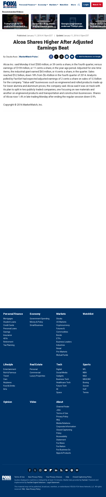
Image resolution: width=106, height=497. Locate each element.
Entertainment (9, 369)
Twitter (56, 57)
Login (86, 5)
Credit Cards (8, 325)
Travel (6, 376)
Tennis (86, 392)
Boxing (86, 382)
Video (33, 401)
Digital (59, 369)
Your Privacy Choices (54, 477)
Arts (5, 389)
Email (72, 57)
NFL (84, 369)
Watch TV (97, 5)
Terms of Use (62, 413)
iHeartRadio (77, 470)
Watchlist (64, 5)
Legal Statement (53, 482)
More (73, 5)
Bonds (59, 335)
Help (67, 477)
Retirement (8, 342)
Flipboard (51, 470)
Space (59, 392)
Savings (6, 332)
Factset (85, 480)
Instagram (40, 470)
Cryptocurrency (63, 325)
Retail (58, 348)
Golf (84, 389)
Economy (42, 5)
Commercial (35, 372)
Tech (59, 364)
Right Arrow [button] (101, 21)
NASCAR (87, 379)
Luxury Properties (37, 376)
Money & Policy (36, 322)
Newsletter (66, 470)
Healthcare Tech (63, 382)
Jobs (58, 410)
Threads (61, 57)
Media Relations (63, 423)
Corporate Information (66, 426)
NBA (85, 372)
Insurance (7, 335)
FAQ (58, 420)
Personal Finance (27, 5)
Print (67, 57)
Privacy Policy (62, 416)
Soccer (86, 386)
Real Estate (36, 364)
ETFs (58, 338)
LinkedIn (56, 470)
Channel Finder (62, 407)
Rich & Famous (9, 372)
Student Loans (9, 322)
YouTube (45, 470)
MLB (85, 376)
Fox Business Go (63, 450)
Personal (34, 369)
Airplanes (7, 382)
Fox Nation (60, 446)
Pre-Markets (61, 352)
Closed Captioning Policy (82, 477)
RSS (61, 470)
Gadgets (60, 376)
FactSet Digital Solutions (36, 482)
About (59, 401)
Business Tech (62, 379)
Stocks (59, 318)
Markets (53, 5)
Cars (5, 379)
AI (57, 389)
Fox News (60, 443)
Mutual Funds (62, 355)
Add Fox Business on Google (90, 57)
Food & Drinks (9, 386)
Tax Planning (8, 345)
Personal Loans (10, 328)
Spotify (72, 470)
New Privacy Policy (35, 477)
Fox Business (10, 4)
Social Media (61, 372)
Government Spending (39, 318)
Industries (60, 345)
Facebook (51, 57)
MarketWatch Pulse (28, 57)
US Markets (61, 322)
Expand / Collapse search (79, 5)
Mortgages (8, 318)
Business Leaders (64, 342)
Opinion (7, 401)
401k (5, 338)
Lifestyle (8, 364)
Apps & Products (63, 453)
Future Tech (61, 386)
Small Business (36, 325)
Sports (86, 364)
